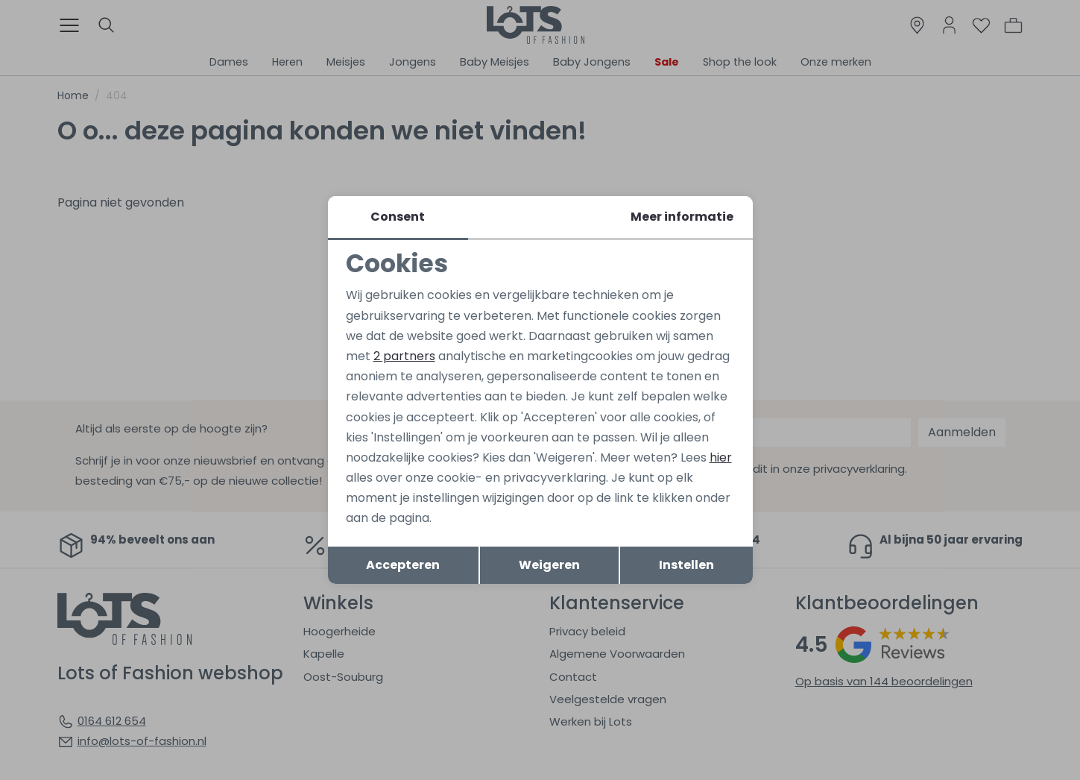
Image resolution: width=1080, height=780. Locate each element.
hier (721, 457)
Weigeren (549, 564)
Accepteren (403, 564)
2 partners (404, 356)
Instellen (686, 564)
